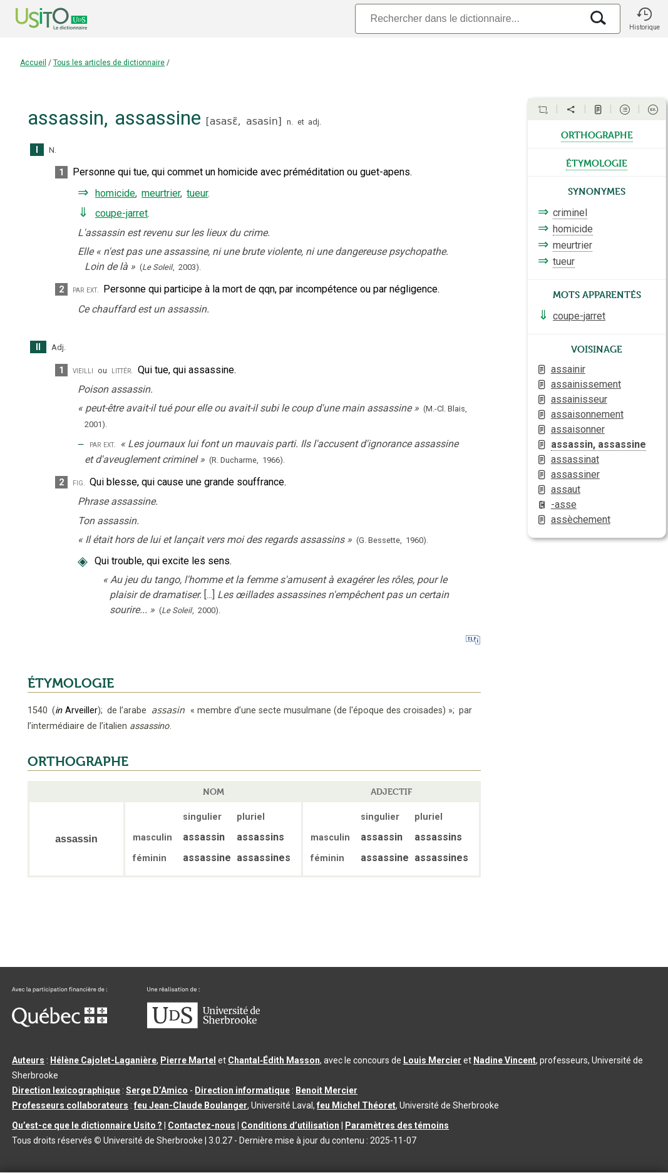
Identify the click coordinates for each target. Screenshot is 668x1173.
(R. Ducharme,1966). (247, 460)
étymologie (596, 162)
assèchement (580, 519)
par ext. (86, 289)
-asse (564, 504)
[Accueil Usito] (37, 19)
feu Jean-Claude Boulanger (190, 1105)
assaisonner (578, 429)
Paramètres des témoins (397, 1125)
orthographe (597, 134)
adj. (314, 122)
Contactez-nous (201, 1125)
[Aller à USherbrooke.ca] (203, 1025)
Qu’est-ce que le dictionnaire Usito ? (87, 1125)
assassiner (575, 474)
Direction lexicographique (66, 1090)
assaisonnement (587, 414)
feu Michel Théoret (356, 1105)
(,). (170, 267)
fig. (79, 482)
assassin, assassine (598, 444)
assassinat (575, 459)
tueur (197, 193)
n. (290, 122)
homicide (115, 193)
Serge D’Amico (157, 1090)
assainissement (586, 384)
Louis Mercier (432, 1060)
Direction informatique (242, 1090)
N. (52, 150)
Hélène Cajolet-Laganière (103, 1060)
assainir (568, 369)
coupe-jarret (121, 213)
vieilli (83, 370)
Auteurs (28, 1060)
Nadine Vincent (504, 1060)
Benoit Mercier (326, 1090)
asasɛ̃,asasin (244, 121)
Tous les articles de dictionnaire (109, 62)
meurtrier (160, 193)
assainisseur (579, 399)
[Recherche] (468, 18)
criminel (570, 213)
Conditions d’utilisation (290, 1125)
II (38, 347)
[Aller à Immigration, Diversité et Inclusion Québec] (59, 1024)
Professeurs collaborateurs (70, 1105)
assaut (565, 489)
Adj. (58, 347)
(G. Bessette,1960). (392, 540)
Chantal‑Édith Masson (274, 1060)
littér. (122, 370)
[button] (644, 19)
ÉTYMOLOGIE (71, 683)
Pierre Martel (188, 1060)
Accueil (33, 62)
